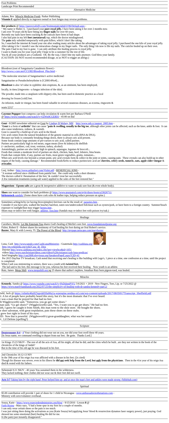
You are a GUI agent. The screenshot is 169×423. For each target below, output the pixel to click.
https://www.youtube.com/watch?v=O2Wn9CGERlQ (31, 116)
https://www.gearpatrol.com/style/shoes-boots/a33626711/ (82, 192)
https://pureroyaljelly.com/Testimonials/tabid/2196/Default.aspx (52, 26)
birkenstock (7, 195)
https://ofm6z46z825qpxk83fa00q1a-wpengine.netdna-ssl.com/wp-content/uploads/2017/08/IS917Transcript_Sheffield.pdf (83, 293)
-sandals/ (18, 195)
